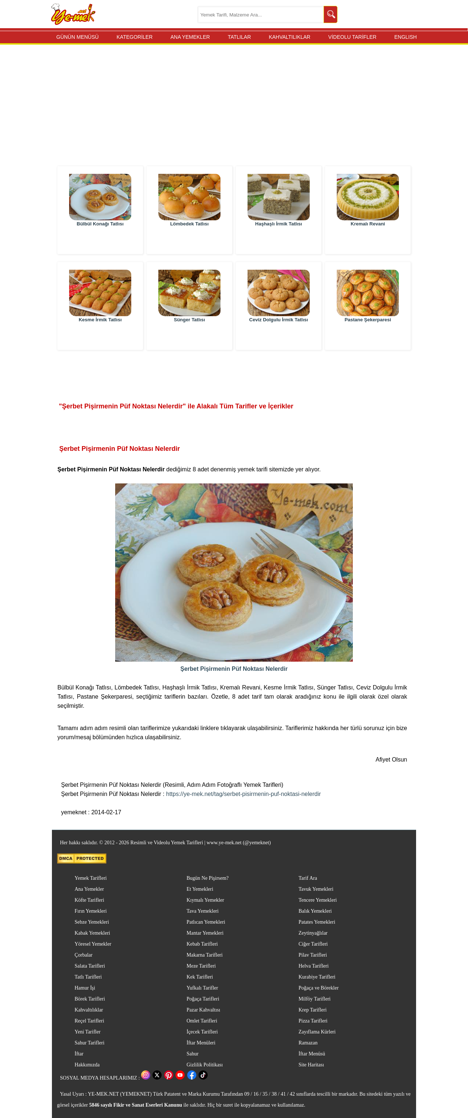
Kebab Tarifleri (202, 944)
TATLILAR (239, 37)
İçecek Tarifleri (202, 1032)
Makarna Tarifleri (204, 955)
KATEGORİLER (135, 37)
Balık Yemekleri (315, 911)
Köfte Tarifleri (89, 900)
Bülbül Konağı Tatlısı (100, 241)
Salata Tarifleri (90, 966)
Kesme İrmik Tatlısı (100, 337)
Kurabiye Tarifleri (316, 977)
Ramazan (307, 1043)
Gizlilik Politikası (204, 1064)
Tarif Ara (307, 878)
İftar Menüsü (311, 1054)
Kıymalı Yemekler (205, 900)
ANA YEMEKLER (190, 37)
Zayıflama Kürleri (316, 1032)
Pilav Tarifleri (312, 955)
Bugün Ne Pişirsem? (207, 878)
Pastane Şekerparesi (367, 337)
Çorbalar (84, 955)
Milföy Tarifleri (314, 999)
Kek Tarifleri (199, 977)
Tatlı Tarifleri (88, 977)
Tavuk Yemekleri (315, 889)
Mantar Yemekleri (204, 933)
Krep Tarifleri (312, 1010)
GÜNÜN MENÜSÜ (77, 37)
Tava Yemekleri (202, 911)
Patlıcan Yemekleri (205, 922)
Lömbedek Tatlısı (189, 241)
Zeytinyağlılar (312, 933)
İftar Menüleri (200, 1043)
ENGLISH (405, 37)
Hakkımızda (87, 1064)
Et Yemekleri (199, 889)
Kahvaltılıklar (89, 1010)
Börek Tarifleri (90, 999)
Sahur (192, 1054)
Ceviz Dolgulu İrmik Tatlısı (278, 337)
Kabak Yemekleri (92, 933)
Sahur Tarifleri (90, 1043)
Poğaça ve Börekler (318, 988)
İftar (79, 1054)
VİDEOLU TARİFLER (352, 37)
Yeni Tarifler (88, 1032)
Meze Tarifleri (201, 966)
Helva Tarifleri (313, 966)
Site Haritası (311, 1064)
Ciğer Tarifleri (313, 944)
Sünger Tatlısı (189, 337)
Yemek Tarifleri (91, 878)
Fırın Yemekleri (91, 911)
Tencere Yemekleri (317, 900)
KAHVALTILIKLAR (289, 37)
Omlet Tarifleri (201, 1021)
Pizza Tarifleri (312, 1021)
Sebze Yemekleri (92, 922)
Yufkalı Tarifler (202, 988)
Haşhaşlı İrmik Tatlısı (278, 241)
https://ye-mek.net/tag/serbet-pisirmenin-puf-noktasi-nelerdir (243, 794)
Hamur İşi (85, 988)
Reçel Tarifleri (89, 1021)
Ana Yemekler (89, 889)
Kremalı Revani (368, 241)
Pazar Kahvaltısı (203, 1010)
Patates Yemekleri (316, 922)
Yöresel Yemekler (93, 944)
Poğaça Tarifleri (202, 999)
